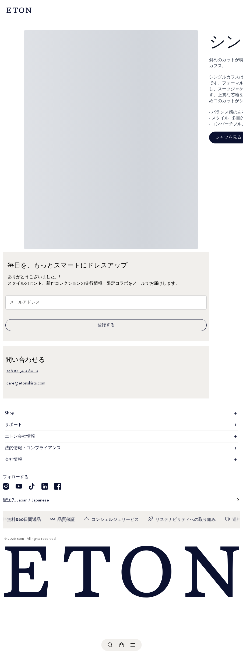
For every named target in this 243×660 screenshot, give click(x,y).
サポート (121, 425)
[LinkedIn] (44, 486)
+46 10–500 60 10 (22, 371)
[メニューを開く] (133, 644)
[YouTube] (19, 486)
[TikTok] (32, 486)
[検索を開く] (110, 644)
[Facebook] (57, 486)
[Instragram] (6, 486)
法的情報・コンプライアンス (121, 448)
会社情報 (121, 459)
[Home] (121, 572)
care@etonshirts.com (25, 383)
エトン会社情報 (121, 436)
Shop (121, 413)
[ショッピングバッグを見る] (121, 644)
